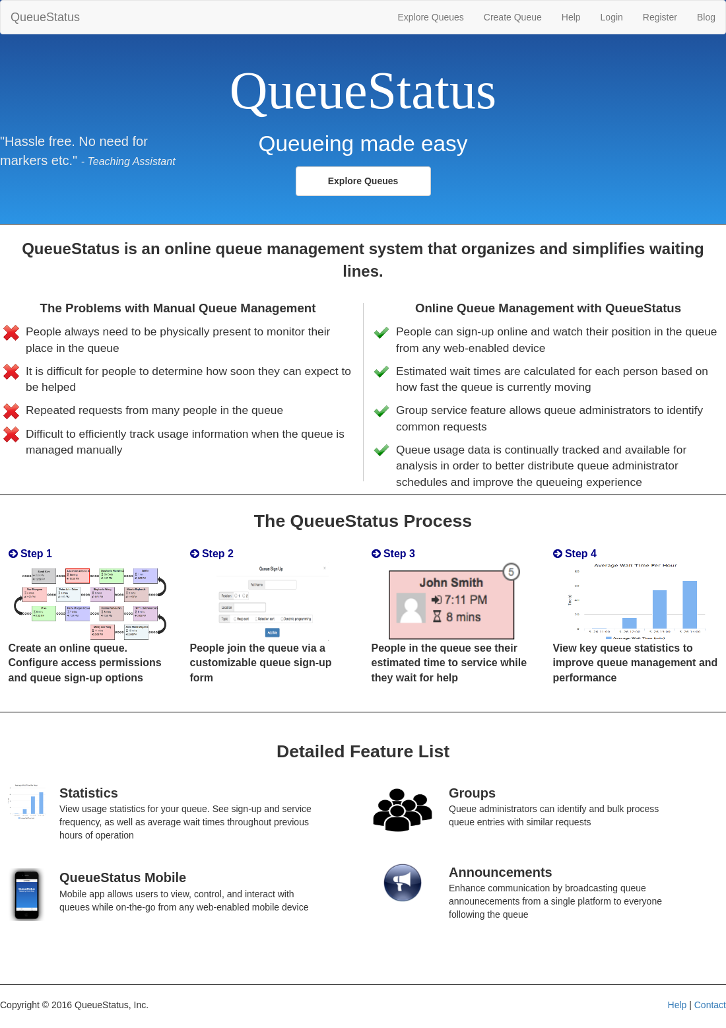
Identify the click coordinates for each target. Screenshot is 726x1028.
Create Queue (513, 17)
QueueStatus (45, 17)
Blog (706, 17)
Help (571, 17)
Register (660, 17)
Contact (710, 1005)
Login (612, 17)
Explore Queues (430, 17)
